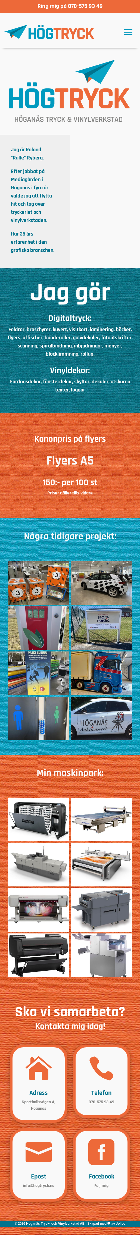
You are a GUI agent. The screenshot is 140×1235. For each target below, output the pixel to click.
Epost (38, 1177)
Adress (38, 1093)
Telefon (101, 1093)
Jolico (121, 1223)
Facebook (101, 1177)
